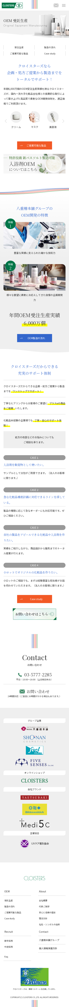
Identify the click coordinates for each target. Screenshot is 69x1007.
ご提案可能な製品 (19, 53)
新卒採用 (8, 940)
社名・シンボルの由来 (49, 924)
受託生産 (8, 900)
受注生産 (19, 47)
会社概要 (43, 900)
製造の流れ (50, 47)
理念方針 (43, 918)
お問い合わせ (38, 691)
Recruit (8, 931)
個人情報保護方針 (48, 948)
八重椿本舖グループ (49, 940)
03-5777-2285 (38, 674)
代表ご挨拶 (44, 906)
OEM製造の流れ (36, 338)
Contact (43, 931)
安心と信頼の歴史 (47, 912)
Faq (6, 956)
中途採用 (8, 946)
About (42, 891)
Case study (50, 53)
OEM (7, 891)
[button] (5, 123)
